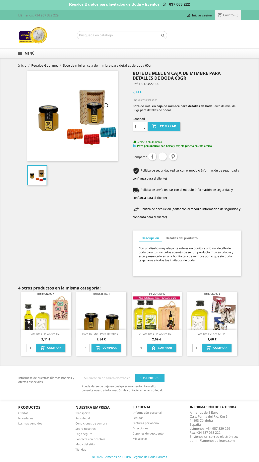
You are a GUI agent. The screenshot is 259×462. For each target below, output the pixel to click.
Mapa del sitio (84, 444)
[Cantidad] (137, 126)
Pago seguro (83, 434)
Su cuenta (141, 407)
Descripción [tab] (150, 238)
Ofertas (23, 413)
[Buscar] (122, 35)
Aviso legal (82, 418)
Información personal (147, 412)
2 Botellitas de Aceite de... (156, 334)
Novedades (25, 418)
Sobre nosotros (85, 429)
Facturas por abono (146, 423)
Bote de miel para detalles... (101, 334)
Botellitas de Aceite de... (45, 334)
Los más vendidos (30, 423)
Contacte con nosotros (90, 439)
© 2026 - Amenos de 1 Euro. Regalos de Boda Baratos (129, 457)
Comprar (164, 126)
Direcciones (140, 428)
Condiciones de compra (91, 423)
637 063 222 (176, 4)
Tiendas (80, 449)
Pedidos (138, 418)
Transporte (82, 413)
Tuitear (163, 156)
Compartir (152, 156)
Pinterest (173, 156)
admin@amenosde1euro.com (212, 440)
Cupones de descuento (148, 433)
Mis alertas (140, 439)
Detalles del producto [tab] (182, 238)
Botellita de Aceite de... (212, 334)
